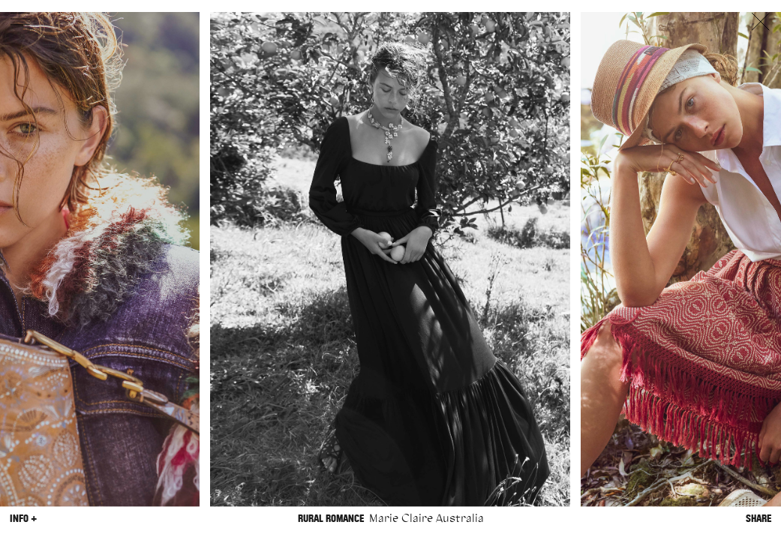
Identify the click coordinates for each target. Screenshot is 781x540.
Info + (23, 518)
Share (758, 518)
